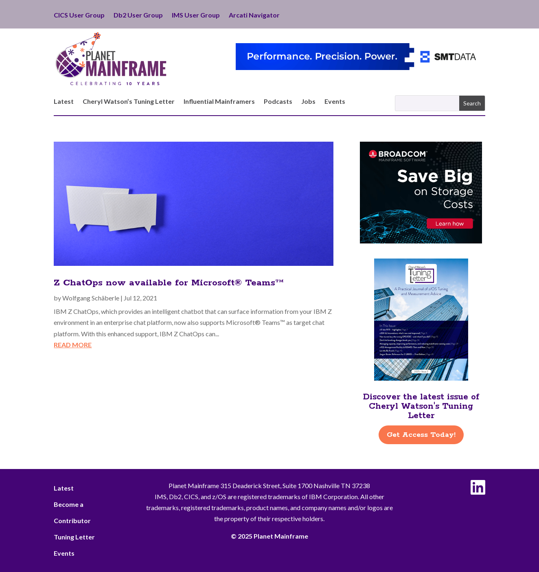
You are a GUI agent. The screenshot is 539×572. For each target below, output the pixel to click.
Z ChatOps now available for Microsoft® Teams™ (168, 283)
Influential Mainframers (219, 102)
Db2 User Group (138, 15)
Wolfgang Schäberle (90, 298)
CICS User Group (79, 15)
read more (73, 344)
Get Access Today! (421, 434)
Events (334, 102)
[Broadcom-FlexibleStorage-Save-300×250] (421, 241)
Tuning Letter (74, 537)
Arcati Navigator (254, 15)
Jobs (308, 102)
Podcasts (278, 102)
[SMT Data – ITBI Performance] (360, 67)
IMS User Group (196, 15)
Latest (64, 102)
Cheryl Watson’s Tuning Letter (129, 102)
